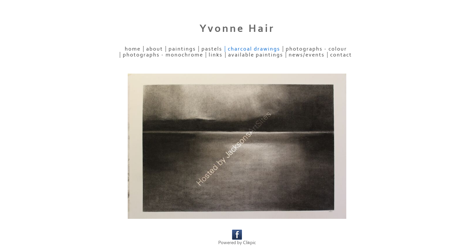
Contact (341, 55)
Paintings (182, 49)
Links (216, 55)
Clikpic (249, 242)
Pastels (211, 49)
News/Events (307, 55)
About (154, 49)
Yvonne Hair (237, 28)
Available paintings (255, 55)
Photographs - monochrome (163, 55)
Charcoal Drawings (254, 49)
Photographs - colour (316, 49)
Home (133, 49)
